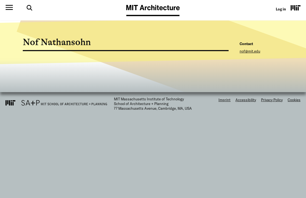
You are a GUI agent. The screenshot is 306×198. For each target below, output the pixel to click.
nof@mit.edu (250, 51)
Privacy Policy (272, 100)
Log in (281, 9)
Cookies (294, 100)
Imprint (224, 100)
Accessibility (245, 100)
